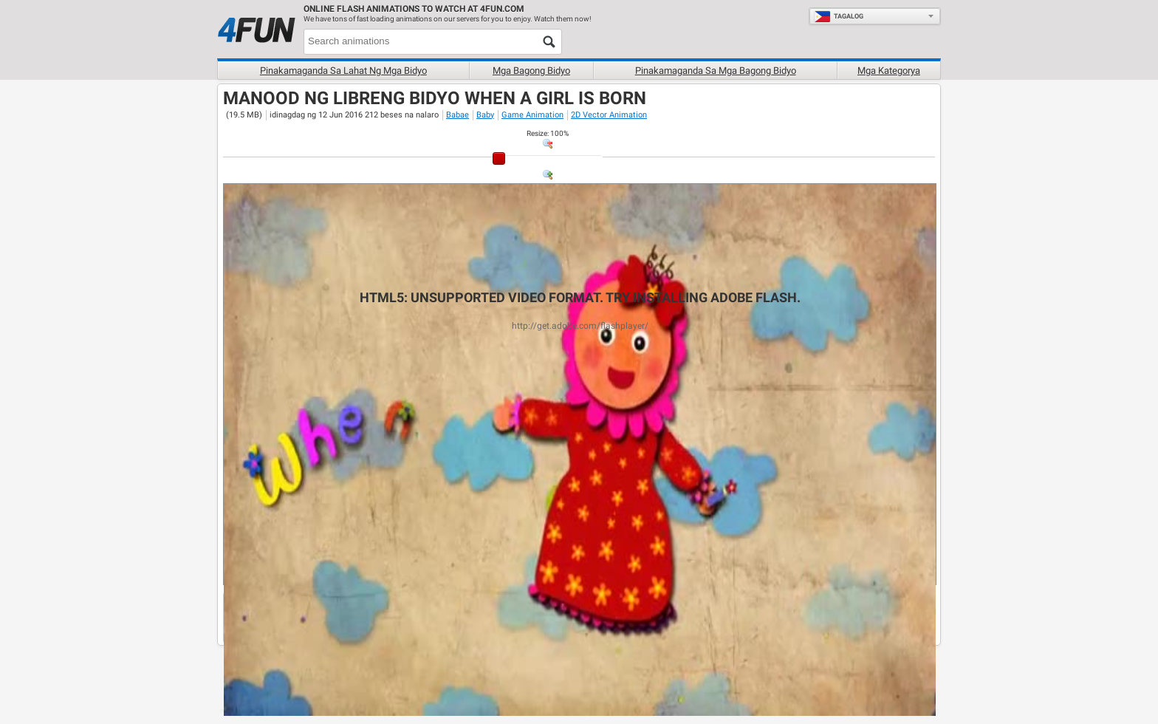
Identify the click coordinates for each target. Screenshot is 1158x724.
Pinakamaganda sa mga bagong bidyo (715, 70)
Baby (485, 115)
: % (548, 133)
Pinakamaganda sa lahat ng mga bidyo (343, 70)
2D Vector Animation (609, 115)
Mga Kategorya (888, 70)
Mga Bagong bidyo (531, 70)
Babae (457, 115)
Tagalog (838, 16)
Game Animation (532, 115)
